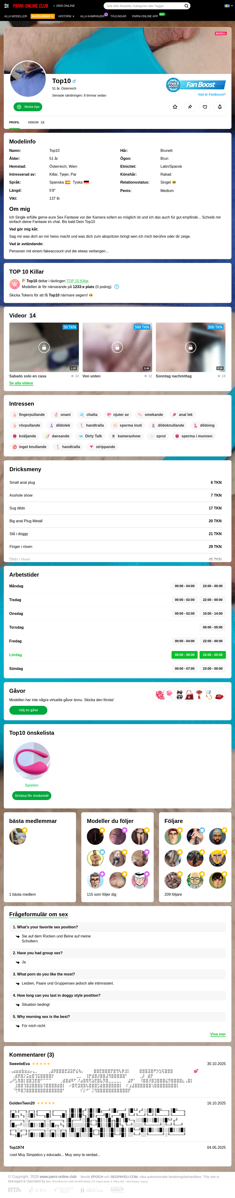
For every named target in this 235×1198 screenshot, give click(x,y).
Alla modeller (15, 16)
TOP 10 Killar (77, 281)
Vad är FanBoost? (212, 94)
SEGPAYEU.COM (124, 1177)
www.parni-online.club (58, 1176)
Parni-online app (146, 16)
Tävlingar (118, 16)
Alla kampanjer (93, 16)
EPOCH (97, 1177)
